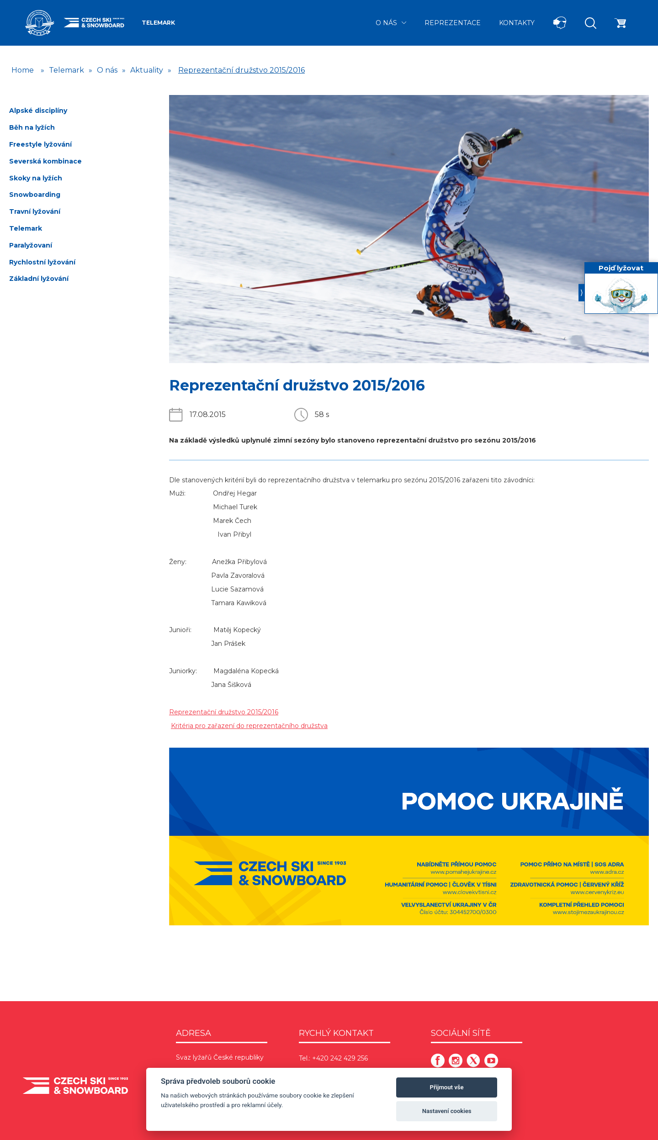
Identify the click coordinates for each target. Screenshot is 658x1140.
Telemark (158, 22)
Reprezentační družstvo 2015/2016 (241, 70)
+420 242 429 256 (340, 1058)
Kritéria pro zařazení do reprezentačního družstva (249, 726)
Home (22, 70)
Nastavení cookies (447, 1111)
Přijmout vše (447, 1087)
